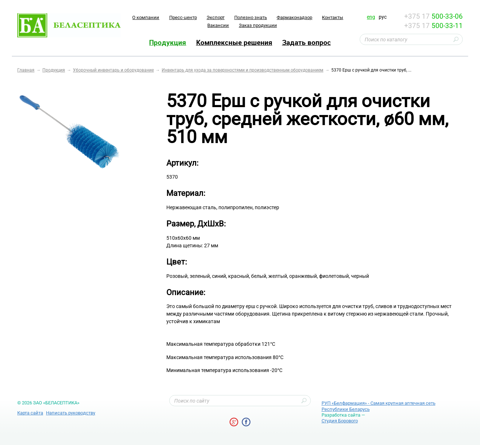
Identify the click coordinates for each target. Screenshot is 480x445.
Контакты (332, 17)
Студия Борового (340, 420)
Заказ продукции (258, 25)
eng (371, 17)
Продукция (167, 42)
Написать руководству (70, 413)
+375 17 (433, 16)
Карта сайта (30, 413)
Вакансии (218, 25)
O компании (145, 17)
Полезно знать (250, 17)
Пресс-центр (183, 17)
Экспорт (216, 17)
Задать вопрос (306, 42)
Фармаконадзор (294, 17)
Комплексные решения (234, 42)
